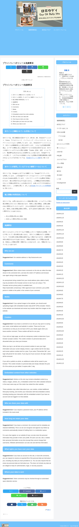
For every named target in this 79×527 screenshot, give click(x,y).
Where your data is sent (19, 120)
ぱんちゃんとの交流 (63, 144)
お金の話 (59, 151)
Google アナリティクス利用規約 (41, 182)
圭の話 (60, 140)
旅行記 (59, 171)
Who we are (16, 100)
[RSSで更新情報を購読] (32, 501)
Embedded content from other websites (24, 110)
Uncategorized (61, 183)
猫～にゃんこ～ (62, 148)
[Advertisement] (39, 44)
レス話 (59, 179)
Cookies (15, 108)
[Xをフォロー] (25, 501)
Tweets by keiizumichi (63, 202)
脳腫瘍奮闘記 (61, 120)
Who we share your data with (21, 113)
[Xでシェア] (11, 67)
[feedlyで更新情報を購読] (28, 501)
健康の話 (59, 167)
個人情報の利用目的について (21, 95)
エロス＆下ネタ (62, 159)
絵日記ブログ (61, 124)
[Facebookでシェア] (19, 67)
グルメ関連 (60, 163)
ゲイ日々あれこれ (62, 128)
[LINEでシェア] (35, 67)
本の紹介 (59, 175)
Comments (16, 103)
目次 (24, 87)
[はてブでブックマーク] (27, 67)
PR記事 (59, 155)
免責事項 (15, 98)
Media (14, 105)
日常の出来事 (61, 132)
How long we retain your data (21, 115)
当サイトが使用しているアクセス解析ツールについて (27, 93)
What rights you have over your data (23, 118)
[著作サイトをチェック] (21, 501)
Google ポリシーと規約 (33, 154)
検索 (57, 188)
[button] (43, 67)
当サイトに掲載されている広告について (24, 90)
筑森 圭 (66, 70)
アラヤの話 (61, 136)
